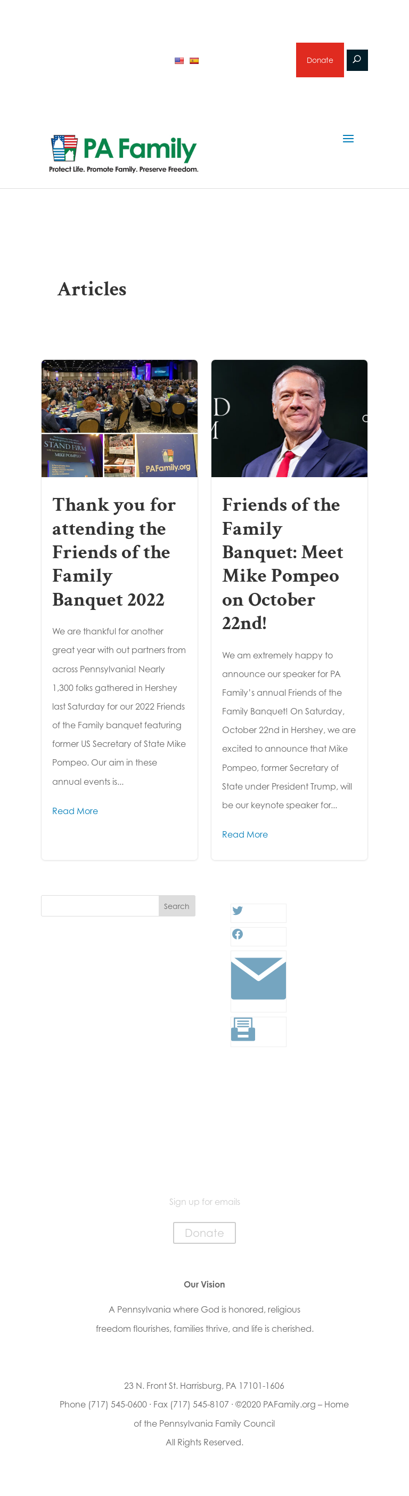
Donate (319, 60)
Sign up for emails (245, 60)
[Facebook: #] (237, 939)
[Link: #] (258, 1004)
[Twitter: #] (237, 915)
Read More (75, 812)
